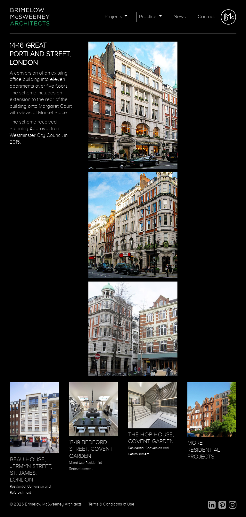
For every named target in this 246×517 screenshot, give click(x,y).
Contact (206, 17)
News (180, 17)
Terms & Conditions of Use (111, 504)
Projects (114, 17)
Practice (148, 17)
